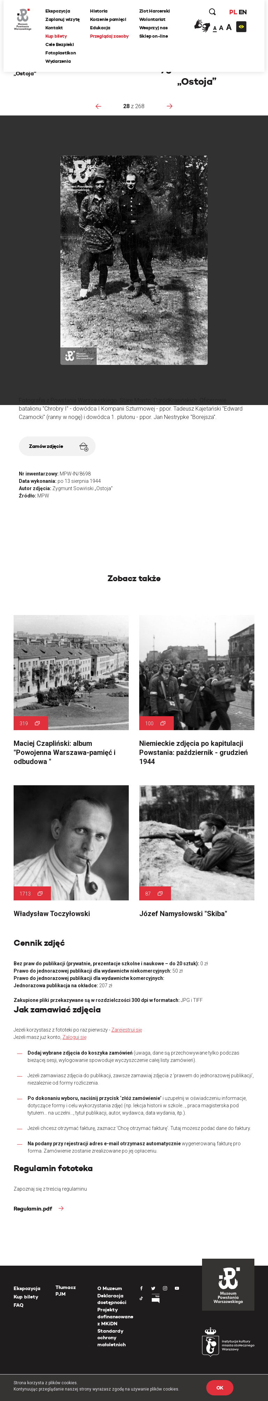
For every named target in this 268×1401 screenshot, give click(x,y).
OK (219, 1388)
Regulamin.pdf (33, 1208)
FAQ (18, 1305)
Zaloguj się (74, 1037)
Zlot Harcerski (154, 11)
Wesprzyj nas (153, 28)
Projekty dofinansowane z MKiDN (115, 1316)
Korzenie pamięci (108, 19)
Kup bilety (56, 36)
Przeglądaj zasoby (109, 36)
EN (243, 12)
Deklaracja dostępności (111, 1299)
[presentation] (98, 106)
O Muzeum (109, 1288)
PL (233, 12)
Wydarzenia (57, 61)
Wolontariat (152, 19)
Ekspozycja (57, 11)
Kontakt (54, 28)
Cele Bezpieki (59, 44)
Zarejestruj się (126, 1030)
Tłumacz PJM (65, 1290)
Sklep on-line (153, 36)
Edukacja (100, 28)
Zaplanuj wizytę (62, 19)
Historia (98, 11)
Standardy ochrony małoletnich (111, 1338)
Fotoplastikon (60, 53)
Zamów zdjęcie (58, 447)
